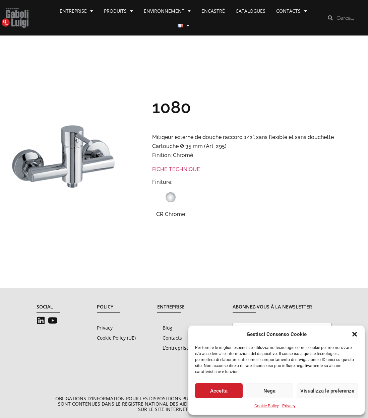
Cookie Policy (266, 406)
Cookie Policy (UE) (116, 338)
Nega (269, 391)
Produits (118, 11)
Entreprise (76, 11)
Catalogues (250, 11)
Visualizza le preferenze (327, 391)
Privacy (289, 406)
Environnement (167, 11)
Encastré (213, 11)
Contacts (291, 11)
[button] (354, 334)
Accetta (219, 391)
